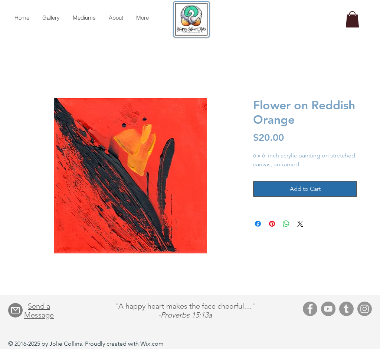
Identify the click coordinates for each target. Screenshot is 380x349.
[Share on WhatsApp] (286, 223)
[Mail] (15, 310)
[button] (352, 19)
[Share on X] (300, 223)
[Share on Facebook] (257, 223)
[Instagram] (364, 309)
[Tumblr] (346, 309)
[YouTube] (328, 309)
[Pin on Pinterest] (272, 223)
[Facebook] (310, 309)
